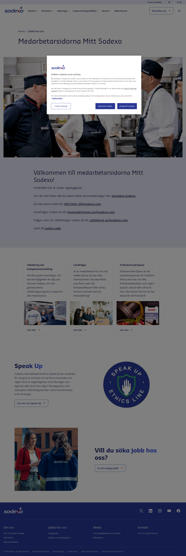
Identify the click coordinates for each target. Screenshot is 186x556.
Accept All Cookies (127, 106)
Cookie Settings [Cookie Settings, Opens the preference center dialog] (60, 106)
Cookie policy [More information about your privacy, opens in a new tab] (57, 98)
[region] (94, 85)
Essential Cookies (105, 106)
